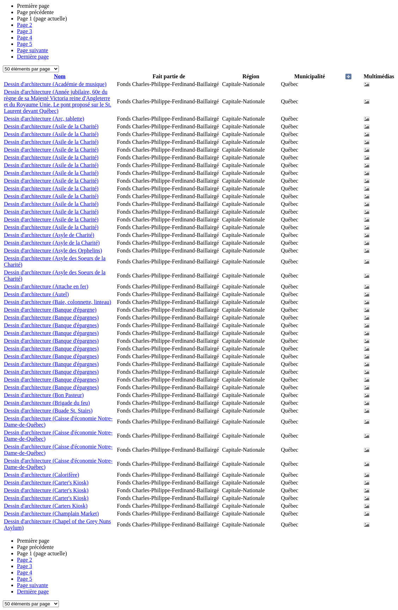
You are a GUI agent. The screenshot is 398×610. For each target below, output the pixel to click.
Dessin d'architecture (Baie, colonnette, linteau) (57, 302)
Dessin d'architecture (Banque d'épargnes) (51, 318)
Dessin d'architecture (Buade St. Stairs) (48, 411)
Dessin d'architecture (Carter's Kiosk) (46, 483)
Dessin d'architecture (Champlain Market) (51, 514)
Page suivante (32, 50)
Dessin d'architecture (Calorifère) (41, 475)
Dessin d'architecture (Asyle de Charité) (49, 235)
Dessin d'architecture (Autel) (36, 294)
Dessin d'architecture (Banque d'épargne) (50, 310)
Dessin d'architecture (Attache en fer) (46, 286)
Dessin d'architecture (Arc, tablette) (44, 119)
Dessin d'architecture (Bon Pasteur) (44, 395)
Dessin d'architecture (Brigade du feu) (47, 403)
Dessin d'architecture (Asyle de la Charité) (52, 243)
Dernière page (33, 57)
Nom (60, 76)
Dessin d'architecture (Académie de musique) (55, 84)
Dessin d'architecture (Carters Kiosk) (46, 506)
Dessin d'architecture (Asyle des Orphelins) (53, 251)
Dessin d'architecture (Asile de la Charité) (51, 126)
